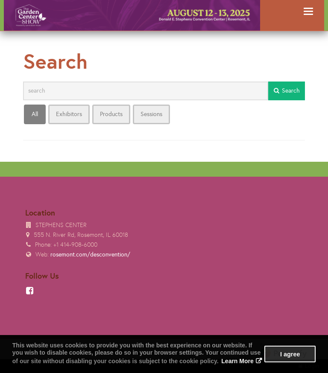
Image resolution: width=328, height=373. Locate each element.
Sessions (151, 114)
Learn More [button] (237, 361)
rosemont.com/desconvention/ (90, 254)
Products (111, 114)
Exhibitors (69, 114)
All (35, 114)
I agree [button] (290, 354)
